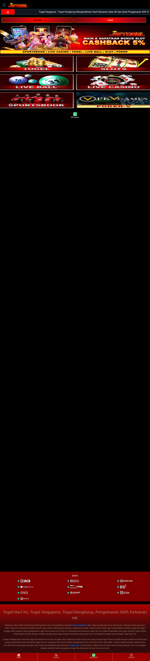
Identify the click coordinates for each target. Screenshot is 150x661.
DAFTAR (37, 20)
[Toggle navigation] (4, 5)
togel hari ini (76, 645)
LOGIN (110, 20)
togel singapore (80, 625)
